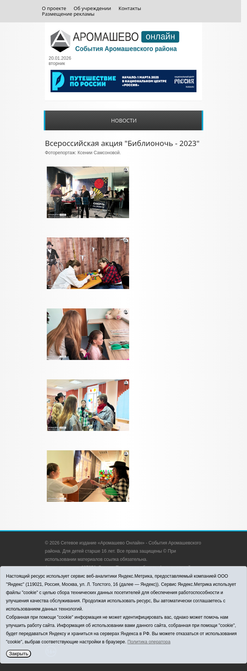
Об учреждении (92, 8)
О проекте (54, 8)
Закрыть (18, 653)
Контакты (130, 8)
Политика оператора (149, 641)
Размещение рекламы (68, 14)
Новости (124, 120)
